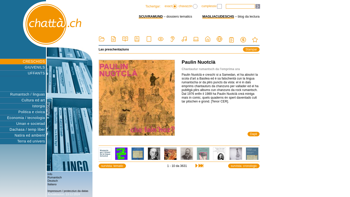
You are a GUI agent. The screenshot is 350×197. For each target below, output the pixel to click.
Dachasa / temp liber (27, 129)
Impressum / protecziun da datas (68, 190)
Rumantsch (55, 177)
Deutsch (53, 180)
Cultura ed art (33, 100)
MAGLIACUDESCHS (218, 16)
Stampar (251, 49)
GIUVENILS (35, 67)
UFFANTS (36, 73)
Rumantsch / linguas (27, 94)
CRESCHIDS (34, 61)
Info (50, 174)
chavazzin (188, 6)
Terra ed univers (31, 141)
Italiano (52, 184)
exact (171, 6)
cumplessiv (212, 6)
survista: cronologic (244, 166)
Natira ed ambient (30, 135)
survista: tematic (112, 166)
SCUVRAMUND (151, 16)
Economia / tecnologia (26, 118)
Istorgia (38, 106)
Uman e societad (30, 124)
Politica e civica (31, 112)
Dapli (253, 134)
